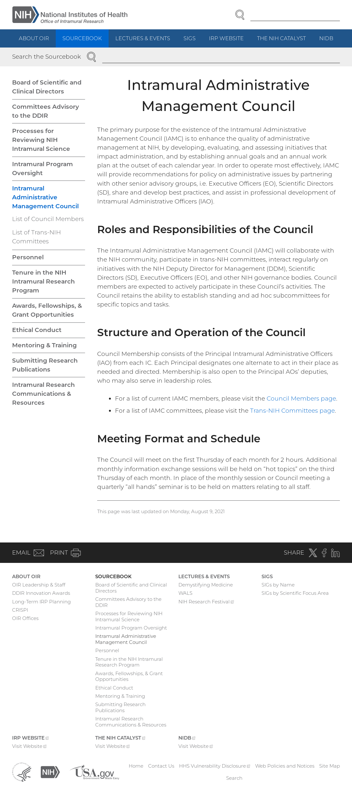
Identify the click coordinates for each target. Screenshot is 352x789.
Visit (29, 747)
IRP (229, 41)
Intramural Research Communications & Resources (43, 393)
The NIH (284, 41)
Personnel (28, 257)
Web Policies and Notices (284, 766)
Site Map (329, 766)
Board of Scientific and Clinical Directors (47, 87)
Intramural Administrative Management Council (45, 197)
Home (136, 766)
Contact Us (161, 766)
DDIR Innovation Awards (41, 593)
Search (234, 778)
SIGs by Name (278, 585)
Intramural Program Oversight (42, 168)
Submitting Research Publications (45, 365)
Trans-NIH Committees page (292, 410)
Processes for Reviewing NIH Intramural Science (41, 139)
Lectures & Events (142, 38)
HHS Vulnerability (214, 766)
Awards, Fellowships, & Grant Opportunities (47, 310)
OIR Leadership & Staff (38, 585)
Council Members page (301, 398)
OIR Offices (25, 618)
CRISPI (20, 610)
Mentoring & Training (44, 345)
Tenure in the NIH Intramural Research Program (43, 281)
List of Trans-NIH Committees (36, 237)
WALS (185, 593)
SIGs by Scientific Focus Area (295, 593)
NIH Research (206, 602)
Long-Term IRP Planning (41, 602)
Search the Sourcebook (46, 56)
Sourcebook (82, 38)
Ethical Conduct (36, 330)
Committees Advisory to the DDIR (45, 111)
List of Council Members (48, 219)
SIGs (189, 38)
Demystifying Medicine (205, 585)
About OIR (34, 38)
